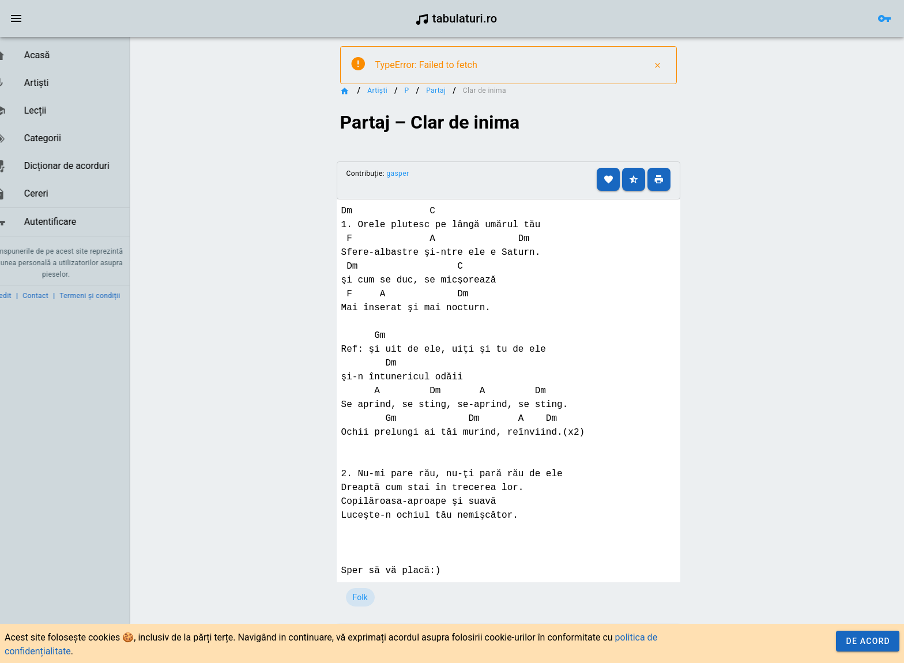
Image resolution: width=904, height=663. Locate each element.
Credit (19, 296)
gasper (415, 173)
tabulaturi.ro (456, 18)
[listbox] (73, 139)
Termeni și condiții (107, 296)
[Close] (675, 65)
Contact (53, 296)
